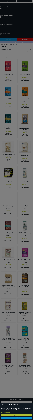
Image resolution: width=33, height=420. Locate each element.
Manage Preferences (16, 415)
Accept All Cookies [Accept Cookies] (16, 417)
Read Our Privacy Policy (5, 412)
